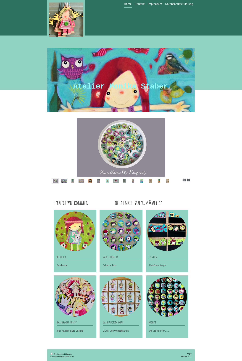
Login (189, 354)
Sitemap (68, 354)
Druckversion (57, 354)
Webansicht (186, 356)
